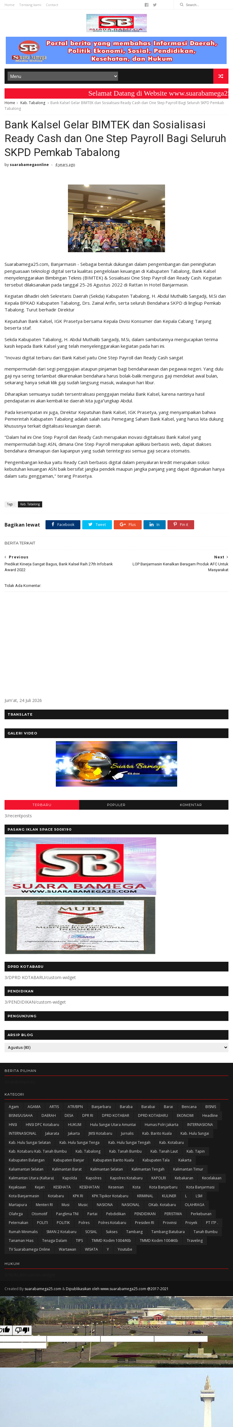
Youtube (125, 1249)
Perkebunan (201, 1213)
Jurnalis (127, 1133)
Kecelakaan (211, 1178)
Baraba (126, 1106)
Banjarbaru (101, 1106)
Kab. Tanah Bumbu (125, 1151)
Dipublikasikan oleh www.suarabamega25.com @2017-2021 (117, 1288)
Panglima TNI (67, 1213)
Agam (14, 1106)
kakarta (184, 1160)
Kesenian (116, 1187)
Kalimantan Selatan (106, 1169)
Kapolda (69, 1178)
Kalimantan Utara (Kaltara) (31, 1178)
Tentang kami (30, 4)
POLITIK (63, 1222)
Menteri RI (44, 1204)
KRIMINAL (145, 1195)
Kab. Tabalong (32, 102)
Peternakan (18, 1222)
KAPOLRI (158, 1178)
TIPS (79, 1240)
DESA (69, 1115)
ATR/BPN (75, 1106)
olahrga (16, 1213)
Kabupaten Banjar (68, 1160)
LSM (199, 1195)
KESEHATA (62, 1187)
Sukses (111, 1231)
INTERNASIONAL (22, 1133)
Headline (210, 1115)
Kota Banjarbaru (163, 1187)
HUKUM (74, 1124)
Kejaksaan (17, 1187)
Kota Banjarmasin (24, 1195)
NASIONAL (131, 1204)
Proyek (191, 1222)
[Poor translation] (22, 1330)
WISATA (91, 1249)
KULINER (169, 1195)
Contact (52, 4)
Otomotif (39, 1213)
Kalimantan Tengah (148, 1169)
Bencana (189, 1106)
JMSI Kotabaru (100, 1133)
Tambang (134, 1231)
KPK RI (78, 1195)
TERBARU (42, 805)
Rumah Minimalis (23, 1231)
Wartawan (67, 1249)
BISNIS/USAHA (21, 1115)
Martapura (18, 1204)
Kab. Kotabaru (171, 1142)
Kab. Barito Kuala (157, 1133)
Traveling (195, 1240)
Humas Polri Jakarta (161, 1124)
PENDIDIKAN (145, 1213)
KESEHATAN (89, 1187)
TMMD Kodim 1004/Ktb (111, 1240)
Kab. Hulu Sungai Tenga (79, 1142)
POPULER (116, 805)
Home (10, 4)
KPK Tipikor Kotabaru (110, 1195)
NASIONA (105, 1204)
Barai (168, 1106)
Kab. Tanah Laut (164, 1151)
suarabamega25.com (43, 1288)
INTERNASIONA (200, 1124)
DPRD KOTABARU (153, 1115)
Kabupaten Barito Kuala (113, 1160)
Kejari (40, 1187)
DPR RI (87, 1115)
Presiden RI (144, 1222)
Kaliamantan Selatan (26, 1169)
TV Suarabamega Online (29, 1249)
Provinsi (170, 1222)
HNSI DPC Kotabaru (42, 1124)
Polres (84, 1222)
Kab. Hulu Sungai (195, 1133)
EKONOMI (185, 1115)
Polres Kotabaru (112, 1222)
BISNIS (210, 1106)
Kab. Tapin (196, 1151)
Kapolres (93, 1178)
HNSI (13, 1124)
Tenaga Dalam (54, 1240)
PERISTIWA (173, 1213)
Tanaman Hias (21, 1240)
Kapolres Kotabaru (126, 1178)
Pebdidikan (116, 1213)
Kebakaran (184, 1178)
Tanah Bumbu (206, 1231)
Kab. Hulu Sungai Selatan (30, 1142)
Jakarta (74, 1133)
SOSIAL (91, 1231)
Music (83, 1204)
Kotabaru (56, 1195)
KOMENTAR (191, 805)
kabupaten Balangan (27, 1160)
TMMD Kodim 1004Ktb (159, 1240)
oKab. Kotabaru (162, 1204)
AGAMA (34, 1106)
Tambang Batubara (168, 1231)
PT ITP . (212, 1222)
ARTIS (54, 1106)
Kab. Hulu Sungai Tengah (129, 1142)
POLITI (42, 1222)
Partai (92, 1213)
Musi (65, 1204)
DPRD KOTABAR (115, 1115)
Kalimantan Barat (67, 1169)
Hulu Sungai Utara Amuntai (113, 1124)
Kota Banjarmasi (200, 1187)
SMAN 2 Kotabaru (61, 1231)
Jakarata (52, 1133)
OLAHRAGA (194, 1204)
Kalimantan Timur (188, 1169)
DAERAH (49, 1115)
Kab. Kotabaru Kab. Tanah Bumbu (38, 1151)
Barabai (148, 1106)
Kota (136, 1187)
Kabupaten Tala (156, 1160)
